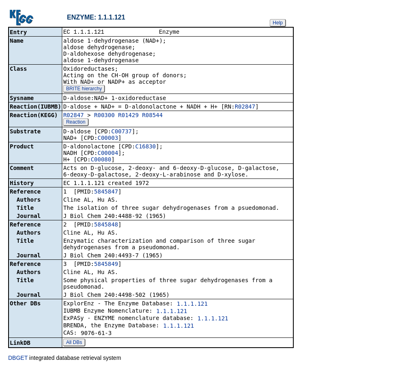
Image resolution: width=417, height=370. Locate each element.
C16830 (145, 147)
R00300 (104, 116)
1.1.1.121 (192, 304)
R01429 (128, 116)
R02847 (245, 107)
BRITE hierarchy (84, 89)
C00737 (121, 132)
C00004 (108, 153)
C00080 (101, 160)
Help (278, 23)
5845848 (106, 225)
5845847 (106, 192)
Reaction (75, 123)
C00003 (108, 138)
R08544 (152, 116)
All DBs (74, 343)
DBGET (18, 358)
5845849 (106, 264)
